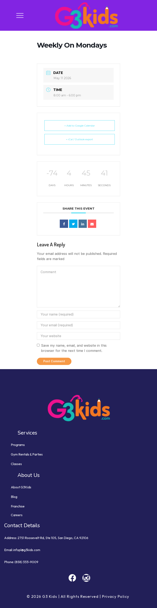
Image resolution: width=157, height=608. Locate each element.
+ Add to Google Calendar (79, 125)
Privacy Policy (116, 596)
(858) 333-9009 (26, 562)
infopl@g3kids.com (26, 550)
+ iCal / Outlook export (79, 139)
